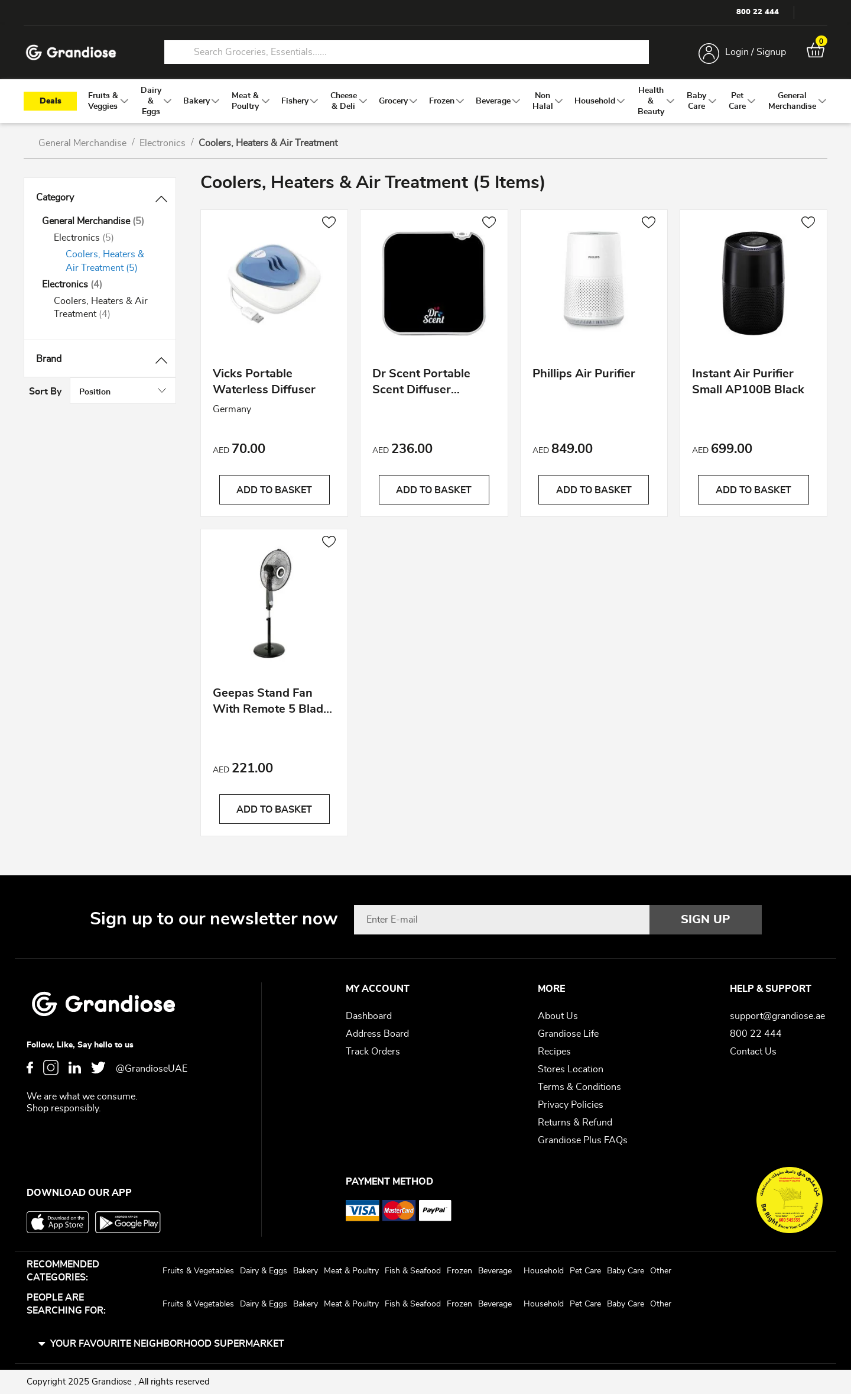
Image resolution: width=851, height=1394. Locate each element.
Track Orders (373, 1051)
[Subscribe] (705, 919)
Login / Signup (755, 52)
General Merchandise (83, 143)
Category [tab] (55, 197)
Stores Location (570, 1069)
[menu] (425, 101)
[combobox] (406, 52)
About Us (558, 1016)
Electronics (163, 143)
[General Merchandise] (100, 221)
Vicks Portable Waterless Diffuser (264, 383)
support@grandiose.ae (777, 1016)
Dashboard (369, 1016)
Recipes (554, 1051)
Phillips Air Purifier (583, 375)
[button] (329, 223)
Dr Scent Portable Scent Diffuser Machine (421, 384)
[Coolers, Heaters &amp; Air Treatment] (112, 261)
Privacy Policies (570, 1105)
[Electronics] (106, 238)
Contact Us (753, 1051)
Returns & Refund (575, 1122)
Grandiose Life (568, 1034)
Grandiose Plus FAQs (583, 1140)
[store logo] (71, 52)
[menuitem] (103, 101)
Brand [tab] (48, 359)
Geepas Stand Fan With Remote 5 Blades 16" (274, 704)
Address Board (377, 1034)
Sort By (696, 184)
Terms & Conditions (579, 1087)
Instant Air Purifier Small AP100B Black (748, 383)
